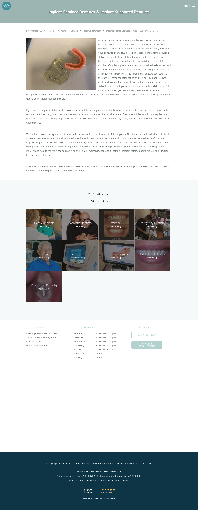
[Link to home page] (5, 6)
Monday (98, 333)
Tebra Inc (67, 463)
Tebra (112, 498)
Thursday (98, 345)
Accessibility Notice (127, 463)
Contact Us (146, 463)
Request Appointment (147, 345)
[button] (193, 6)
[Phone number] (146, 334)
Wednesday (98, 341)
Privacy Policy (82, 463)
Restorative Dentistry (92, 30)
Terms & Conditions (103, 463)
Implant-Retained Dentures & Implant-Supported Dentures (132, 30)
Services (75, 30)
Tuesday (98, 337)
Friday (98, 349)
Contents (62, 30)
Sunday (98, 357)
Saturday (98, 353)
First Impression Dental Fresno (40, 30)
